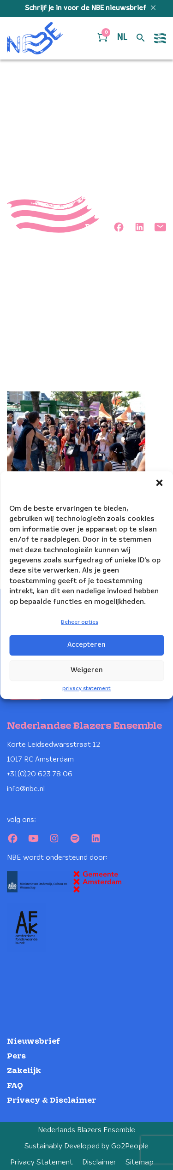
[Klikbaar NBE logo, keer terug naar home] (35, 38)
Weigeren (87, 670)
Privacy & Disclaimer (51, 1100)
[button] (159, 482)
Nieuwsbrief (33, 1041)
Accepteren (86, 645)
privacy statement (86, 688)
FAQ (15, 1085)
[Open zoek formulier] (140, 38)
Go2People (130, 1146)
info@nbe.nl (26, 789)
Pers (16, 1056)
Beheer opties (79, 622)
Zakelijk (24, 1071)
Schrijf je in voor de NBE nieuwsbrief (86, 8)
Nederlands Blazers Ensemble (86, 1130)
